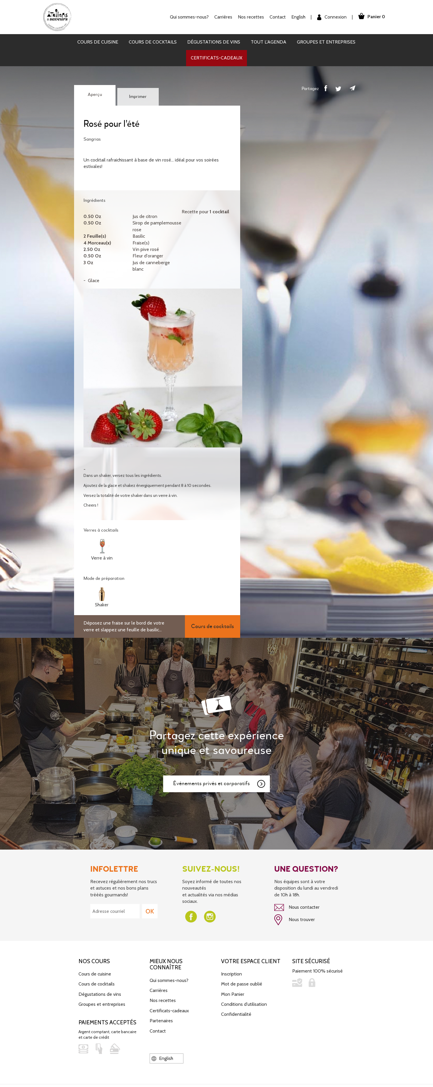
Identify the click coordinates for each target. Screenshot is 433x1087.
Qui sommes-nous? (187, 17)
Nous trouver (294, 919)
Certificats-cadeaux (216, 58)
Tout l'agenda (268, 42)
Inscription (231, 973)
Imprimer (138, 96)
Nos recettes (249, 17)
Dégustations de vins (213, 42)
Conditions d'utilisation (244, 1003)
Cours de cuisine (97, 42)
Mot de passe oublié (241, 983)
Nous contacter (297, 907)
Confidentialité (236, 1013)
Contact (276, 17)
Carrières (221, 17)
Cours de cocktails (153, 42)
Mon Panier (232, 993)
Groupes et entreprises (326, 42)
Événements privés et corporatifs (219, 784)
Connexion (330, 17)
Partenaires (161, 1020)
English (296, 17)
